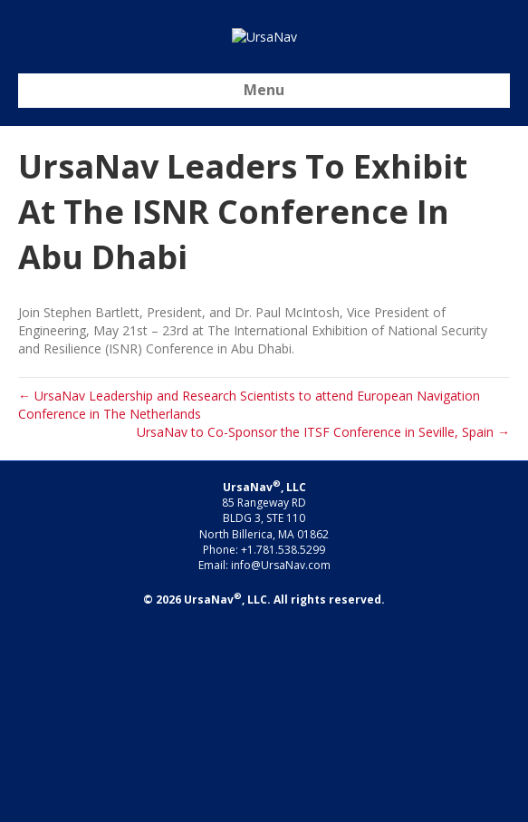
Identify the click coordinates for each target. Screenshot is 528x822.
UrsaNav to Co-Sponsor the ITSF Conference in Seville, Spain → (323, 628)
